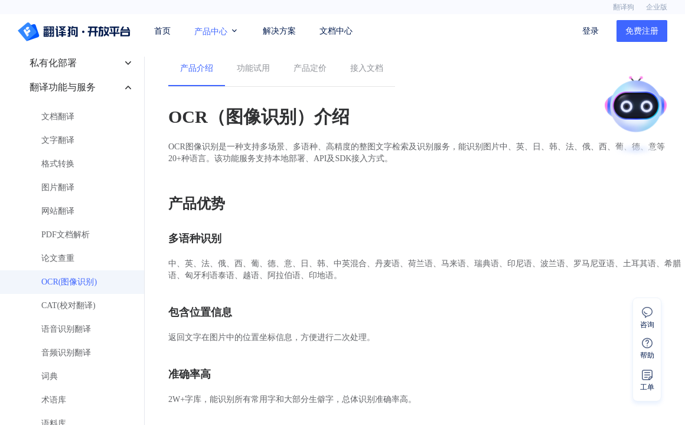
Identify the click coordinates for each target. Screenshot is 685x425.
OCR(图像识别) (69, 281)
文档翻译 (57, 116)
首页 (162, 31)
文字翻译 (57, 140)
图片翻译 (57, 187)
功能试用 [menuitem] (253, 68)
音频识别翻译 (66, 352)
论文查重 (57, 258)
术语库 (53, 399)
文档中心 (336, 31)
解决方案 (279, 31)
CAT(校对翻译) (68, 305)
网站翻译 (57, 211)
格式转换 (57, 163)
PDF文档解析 (65, 234)
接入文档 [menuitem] (366, 68)
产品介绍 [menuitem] (196, 68)
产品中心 (216, 31)
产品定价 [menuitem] (310, 68)
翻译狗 (623, 7)
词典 (49, 376)
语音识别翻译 (66, 329)
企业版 (656, 7)
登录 (590, 31)
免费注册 (641, 31)
